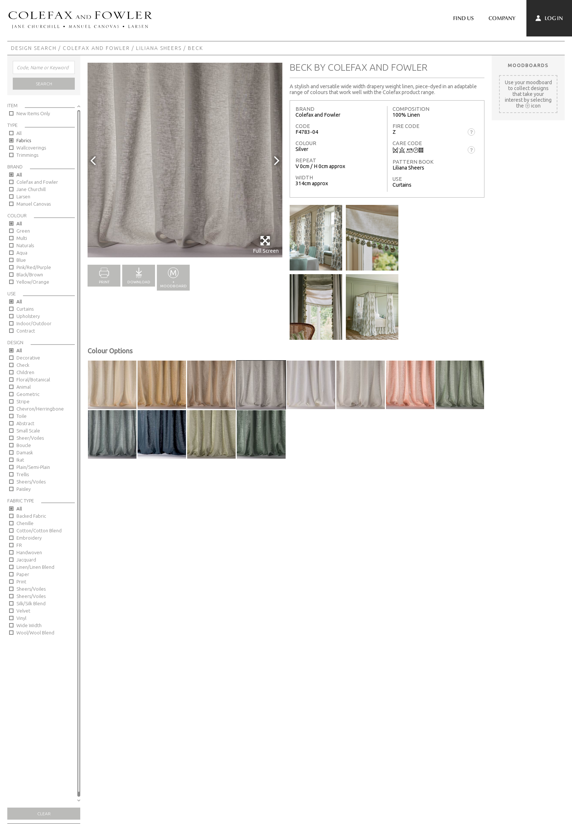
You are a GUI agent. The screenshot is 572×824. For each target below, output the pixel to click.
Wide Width (29, 625)
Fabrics (23, 140)
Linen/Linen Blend (35, 567)
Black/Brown (29, 274)
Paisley (23, 488)
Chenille (25, 523)
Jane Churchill (31, 189)
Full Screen (266, 244)
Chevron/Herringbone (40, 408)
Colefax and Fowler (96, 48)
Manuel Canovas (33, 203)
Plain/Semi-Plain (33, 467)
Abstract (25, 423)
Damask (24, 452)
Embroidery (29, 537)
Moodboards (528, 65)
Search (44, 83)
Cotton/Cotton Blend (39, 530)
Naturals (25, 245)
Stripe (23, 401)
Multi (21, 238)
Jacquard (26, 559)
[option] (185, 160)
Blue (21, 260)
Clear (44, 813)
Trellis (22, 474)
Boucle (23, 445)
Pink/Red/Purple (33, 267)
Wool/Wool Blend (35, 632)
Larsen (23, 196)
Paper (22, 574)
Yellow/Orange (32, 281)
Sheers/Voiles (31, 481)
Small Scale (28, 430)
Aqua (21, 252)
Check (22, 365)
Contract (25, 330)
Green (23, 230)
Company (501, 18)
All (19, 133)
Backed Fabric (31, 515)
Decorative (28, 357)
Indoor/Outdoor (33, 323)
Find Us (463, 18)
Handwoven (29, 552)
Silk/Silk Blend (31, 603)
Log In (549, 18)
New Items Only (33, 113)
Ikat (20, 459)
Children (25, 372)
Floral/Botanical (33, 379)
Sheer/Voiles (30, 437)
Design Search (34, 48)
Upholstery (28, 316)
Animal (23, 386)
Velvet (23, 610)
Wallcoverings (31, 147)
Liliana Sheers (159, 48)
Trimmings (27, 155)
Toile (21, 416)
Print (21, 581)
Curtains (25, 308)
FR (19, 545)
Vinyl (21, 618)
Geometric (27, 394)
